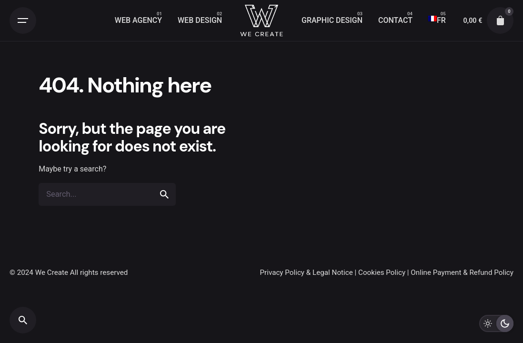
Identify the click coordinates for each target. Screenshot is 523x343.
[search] (164, 194)
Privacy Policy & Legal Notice (306, 272)
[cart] (500, 20)
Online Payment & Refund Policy (462, 272)
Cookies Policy (381, 272)
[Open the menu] (23, 20)
